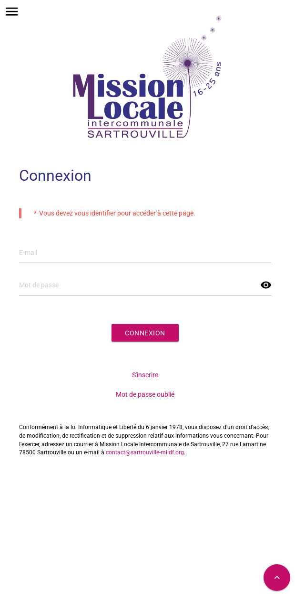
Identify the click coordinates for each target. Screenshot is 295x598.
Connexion (145, 333)
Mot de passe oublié (145, 394)
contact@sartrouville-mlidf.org (145, 452)
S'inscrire (145, 375)
